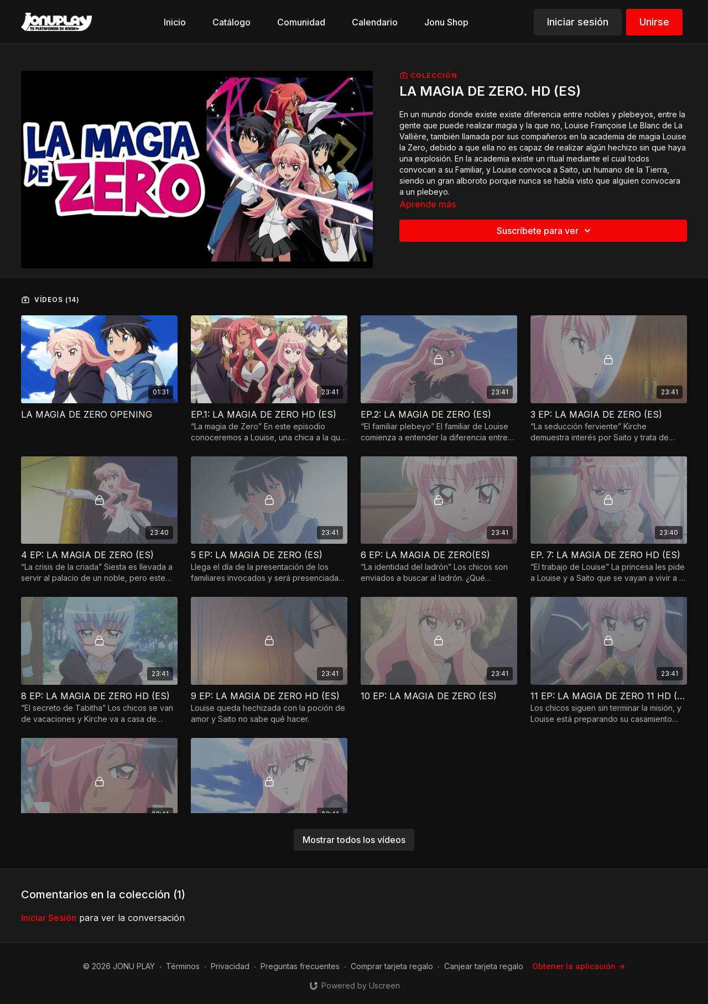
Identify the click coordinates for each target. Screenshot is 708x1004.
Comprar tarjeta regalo (392, 966)
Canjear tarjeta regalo (483, 966)
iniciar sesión (48, 917)
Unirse (654, 22)
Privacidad (230, 966)
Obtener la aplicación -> (578, 966)
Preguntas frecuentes (300, 966)
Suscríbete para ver (545, 230)
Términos (183, 966)
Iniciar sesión (577, 22)
